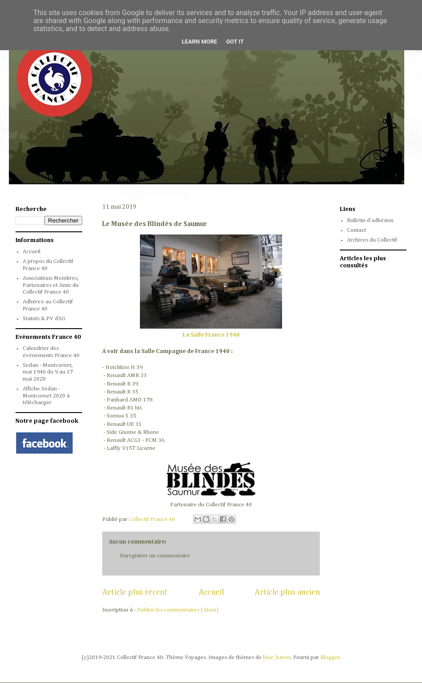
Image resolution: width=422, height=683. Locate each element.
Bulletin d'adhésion (370, 220)
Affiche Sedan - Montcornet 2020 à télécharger (46, 395)
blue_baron (277, 657)
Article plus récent (134, 592)
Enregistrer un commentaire (155, 556)
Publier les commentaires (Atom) (178, 610)
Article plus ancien (287, 592)
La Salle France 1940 (211, 335)
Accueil (211, 592)
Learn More (199, 41)
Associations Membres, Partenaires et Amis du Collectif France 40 (51, 285)
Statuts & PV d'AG (44, 319)
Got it (235, 41)
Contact (356, 230)
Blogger (329, 657)
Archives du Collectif (372, 240)
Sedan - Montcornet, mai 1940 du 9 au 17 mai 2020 (48, 372)
